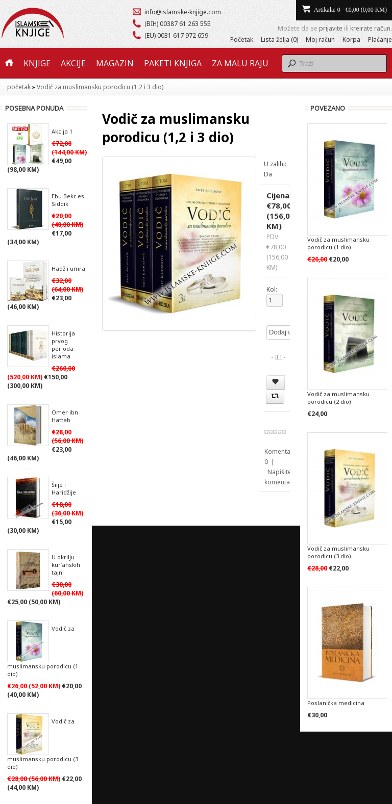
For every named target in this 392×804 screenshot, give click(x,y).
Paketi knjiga (173, 63)
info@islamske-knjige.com (182, 12)
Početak (241, 39)
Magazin (115, 63)
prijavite (330, 28)
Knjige (37, 63)
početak (19, 87)
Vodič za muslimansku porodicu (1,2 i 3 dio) (100, 87)
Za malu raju (240, 63)
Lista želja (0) (279, 39)
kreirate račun (370, 28)
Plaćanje (380, 39)
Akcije (73, 63)
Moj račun (320, 39)
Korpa (351, 39)
